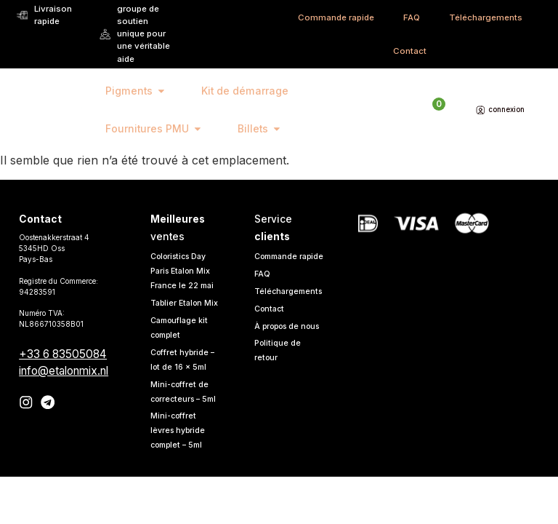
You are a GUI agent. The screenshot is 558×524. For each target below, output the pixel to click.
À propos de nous (279, 348)
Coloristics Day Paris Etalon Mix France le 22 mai (184, 271)
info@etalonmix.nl (63, 371)
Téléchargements (485, 17)
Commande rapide (336, 17)
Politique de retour (278, 380)
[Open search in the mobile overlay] (407, 109)
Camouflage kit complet (182, 342)
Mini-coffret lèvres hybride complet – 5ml (179, 460)
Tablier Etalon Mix (178, 310)
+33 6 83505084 (63, 354)
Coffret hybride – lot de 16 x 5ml (183, 374)
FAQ (411, 17)
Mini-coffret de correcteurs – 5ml (181, 414)
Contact (409, 51)
